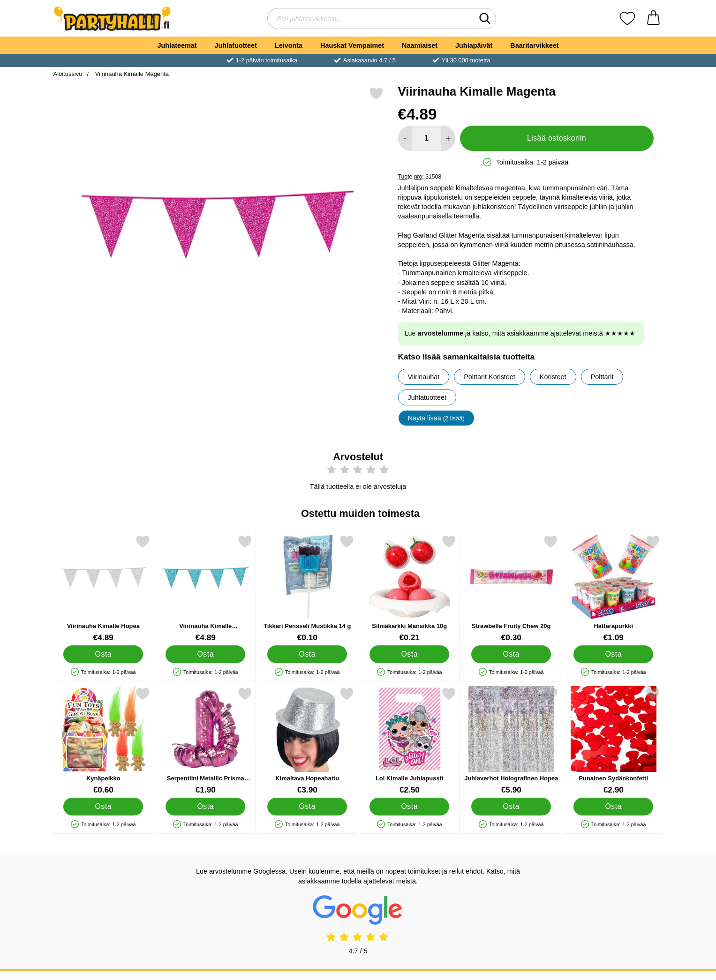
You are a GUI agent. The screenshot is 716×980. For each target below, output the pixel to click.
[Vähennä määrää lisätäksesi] (405, 138)
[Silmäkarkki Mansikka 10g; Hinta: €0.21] (409, 588)
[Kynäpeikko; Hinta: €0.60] (103, 741)
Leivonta (288, 45)
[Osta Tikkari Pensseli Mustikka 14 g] (307, 654)
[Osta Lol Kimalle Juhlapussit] (409, 806)
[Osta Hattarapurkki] (613, 654)
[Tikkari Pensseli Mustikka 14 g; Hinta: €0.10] (307, 588)
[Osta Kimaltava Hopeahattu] (307, 806)
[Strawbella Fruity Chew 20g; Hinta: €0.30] (511, 588)
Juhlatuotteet (236, 45)
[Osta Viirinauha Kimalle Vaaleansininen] (205, 654)
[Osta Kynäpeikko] (103, 806)
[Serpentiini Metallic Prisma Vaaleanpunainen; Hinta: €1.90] (205, 741)
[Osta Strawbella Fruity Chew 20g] (511, 654)
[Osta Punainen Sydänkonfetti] (613, 806)
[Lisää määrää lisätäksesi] (448, 138)
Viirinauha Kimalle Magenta (131, 73)
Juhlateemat (177, 45)
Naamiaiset (419, 45)
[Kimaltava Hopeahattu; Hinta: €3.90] (307, 741)
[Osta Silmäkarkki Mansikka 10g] (409, 654)
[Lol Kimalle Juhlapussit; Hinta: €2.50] (409, 741)
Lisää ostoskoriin (556, 138)
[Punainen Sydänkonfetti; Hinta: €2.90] (613, 741)
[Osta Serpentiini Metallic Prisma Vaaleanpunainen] (205, 806)
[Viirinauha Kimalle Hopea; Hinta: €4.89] (103, 588)
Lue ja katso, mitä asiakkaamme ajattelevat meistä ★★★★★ (520, 333)
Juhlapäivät (473, 45)
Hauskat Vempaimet (352, 45)
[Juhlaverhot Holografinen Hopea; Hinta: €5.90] (511, 741)
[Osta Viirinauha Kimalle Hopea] (103, 654)
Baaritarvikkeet (534, 45)
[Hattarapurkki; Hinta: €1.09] (613, 588)
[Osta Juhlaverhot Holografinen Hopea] (511, 806)
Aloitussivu (68, 73)
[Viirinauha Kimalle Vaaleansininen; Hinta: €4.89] (205, 588)
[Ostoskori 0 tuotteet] (653, 18)
